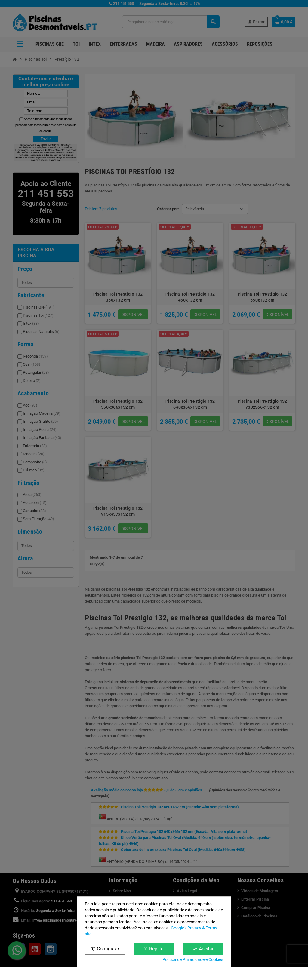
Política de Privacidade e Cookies (192, 959)
